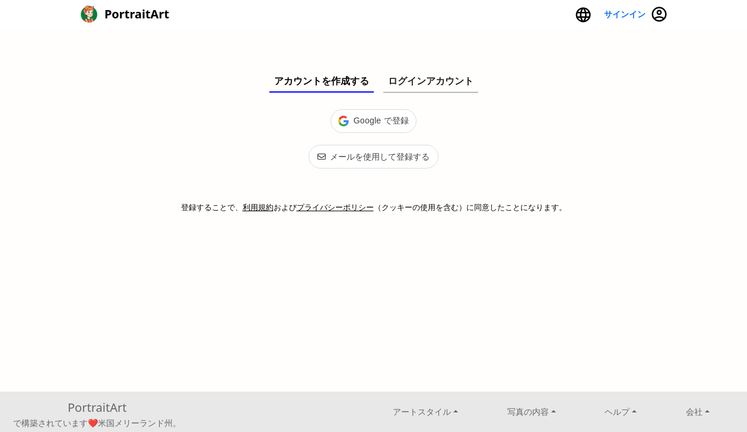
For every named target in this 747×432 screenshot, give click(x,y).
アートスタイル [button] (422, 411)
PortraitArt (97, 407)
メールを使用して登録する (373, 156)
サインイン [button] (635, 14)
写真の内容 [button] (528, 411)
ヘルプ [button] (617, 411)
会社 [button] (694, 411)
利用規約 (258, 207)
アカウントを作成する (321, 80)
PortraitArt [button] (125, 14)
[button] (583, 14)
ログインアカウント (430, 80)
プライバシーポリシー (335, 207)
